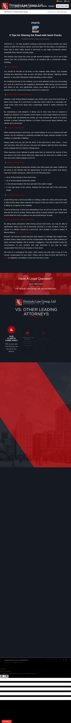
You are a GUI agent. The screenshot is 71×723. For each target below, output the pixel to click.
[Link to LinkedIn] (66, 660)
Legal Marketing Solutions (9, 662)
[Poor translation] (5, 676)
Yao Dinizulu (45, 39)
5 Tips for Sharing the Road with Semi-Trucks (35, 35)
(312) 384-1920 (36, 284)
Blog (37, 39)
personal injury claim (23, 232)
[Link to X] (63, 660)
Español (59, 1)
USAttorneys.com (19, 662)
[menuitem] (17, 6)
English (67, 1)
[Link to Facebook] (61, 660)
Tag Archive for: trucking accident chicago (16, 11)
